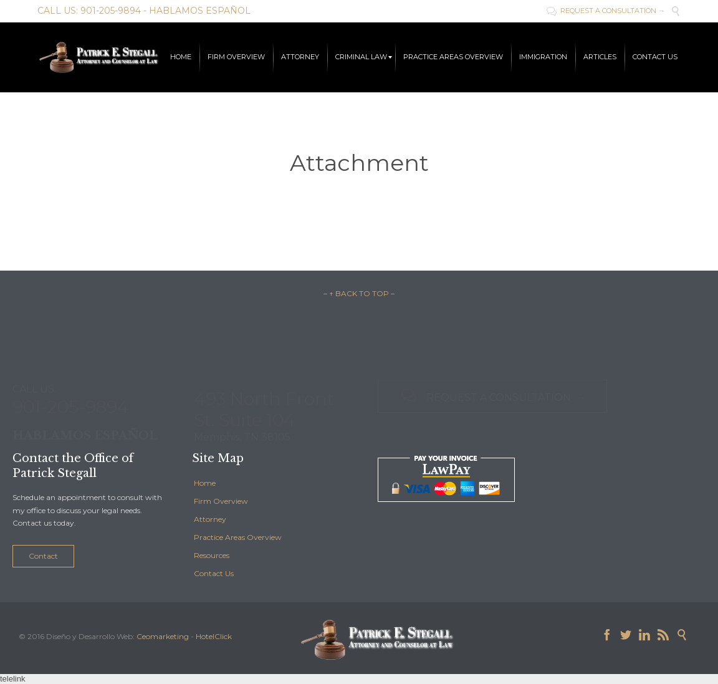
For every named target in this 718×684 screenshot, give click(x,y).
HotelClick (214, 636)
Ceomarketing (162, 636)
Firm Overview (221, 501)
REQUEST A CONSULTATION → (606, 10)
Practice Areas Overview (238, 537)
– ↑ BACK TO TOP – (359, 293)
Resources (211, 555)
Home (205, 483)
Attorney (210, 519)
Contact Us (214, 573)
